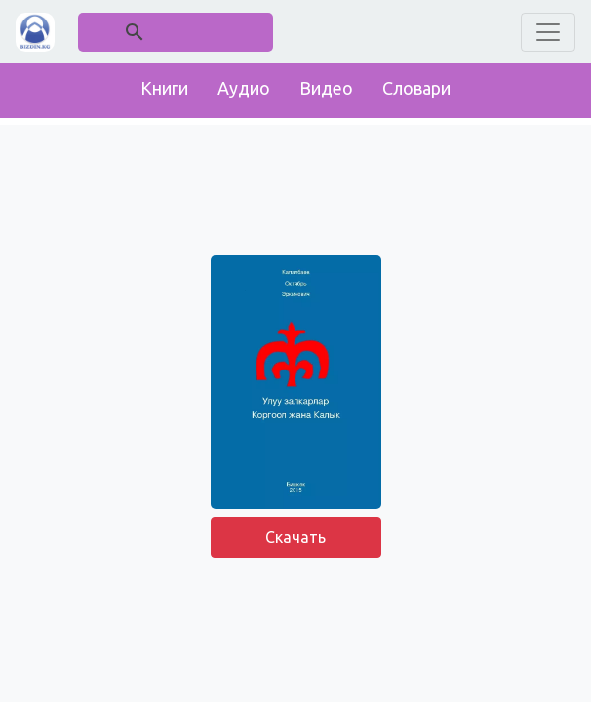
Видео (326, 88)
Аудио (243, 88)
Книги (164, 88)
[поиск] (176, 32)
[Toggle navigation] (548, 32)
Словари (416, 88)
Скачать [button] (295, 537)
